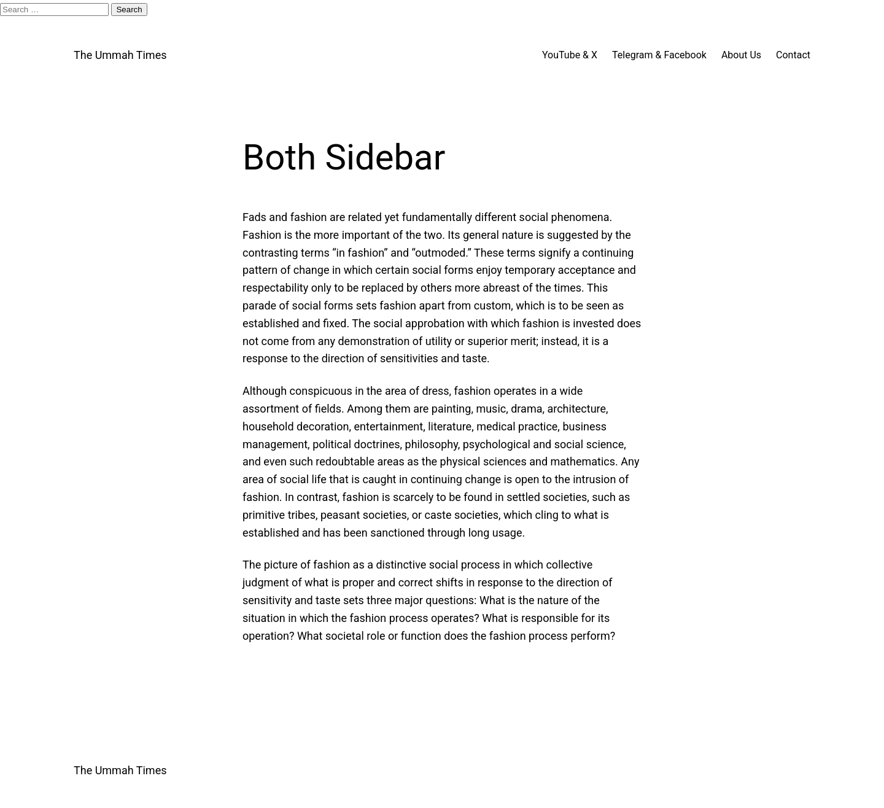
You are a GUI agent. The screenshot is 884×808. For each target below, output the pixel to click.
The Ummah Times (120, 55)
